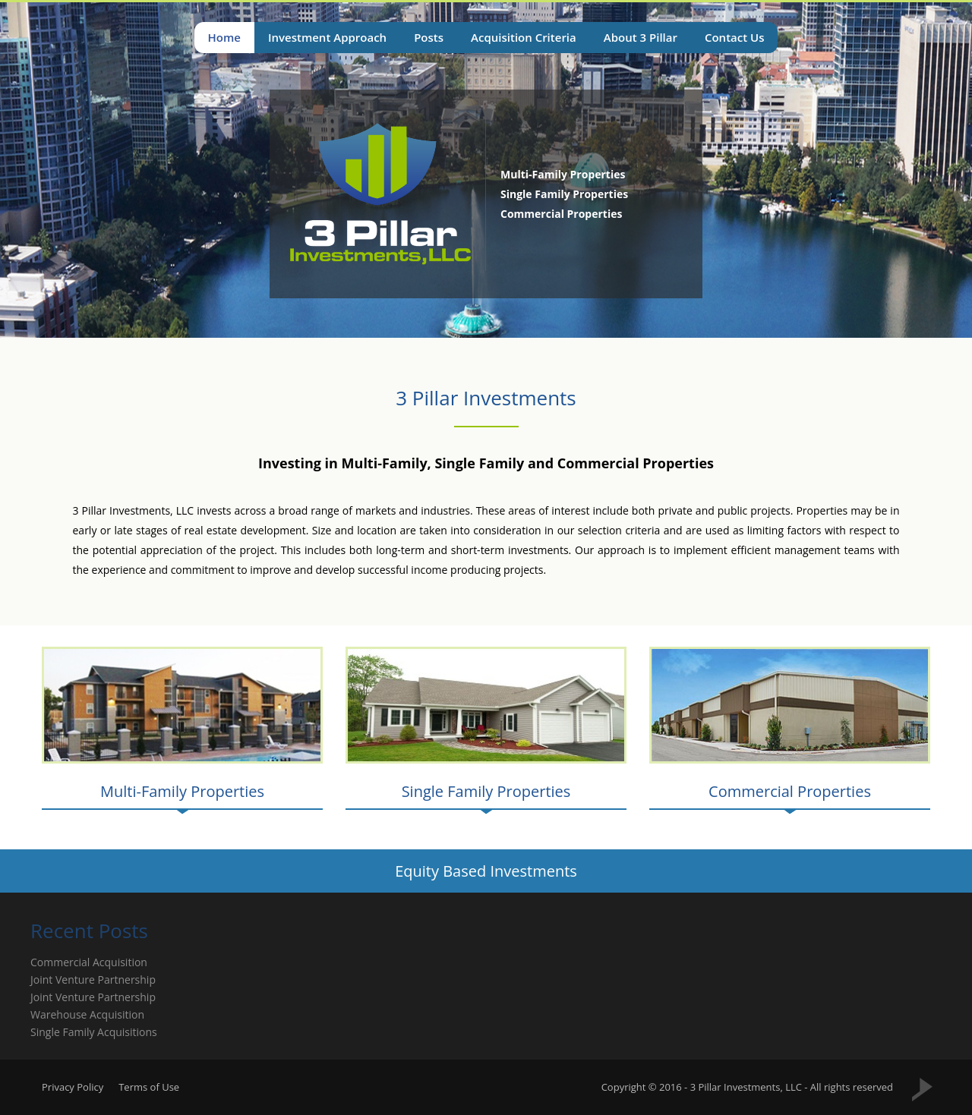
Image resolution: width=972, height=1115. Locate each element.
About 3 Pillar (640, 37)
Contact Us (735, 37)
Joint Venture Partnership (93, 979)
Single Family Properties (486, 791)
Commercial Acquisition (88, 962)
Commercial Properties (789, 791)
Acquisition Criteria (523, 37)
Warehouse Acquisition (87, 1014)
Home (224, 37)
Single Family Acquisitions (93, 1032)
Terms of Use (148, 1087)
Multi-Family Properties (182, 791)
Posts (428, 37)
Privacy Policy (72, 1087)
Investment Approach (327, 37)
